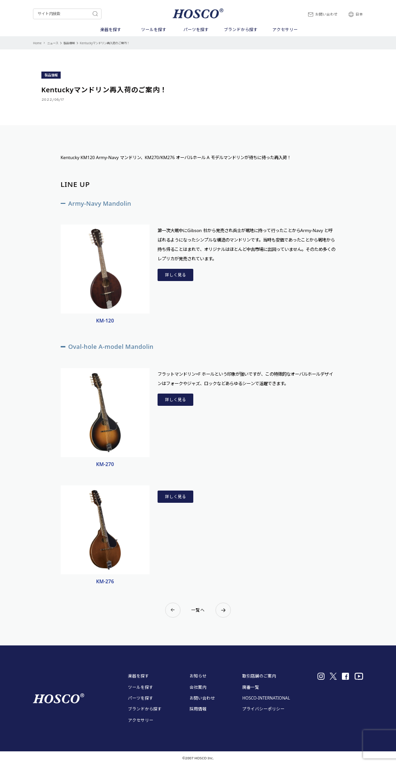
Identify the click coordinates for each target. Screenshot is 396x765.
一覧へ (198, 610)
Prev (173, 610)
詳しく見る (175, 275)
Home (37, 43)
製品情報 (69, 43)
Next (223, 610)
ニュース (52, 43)
